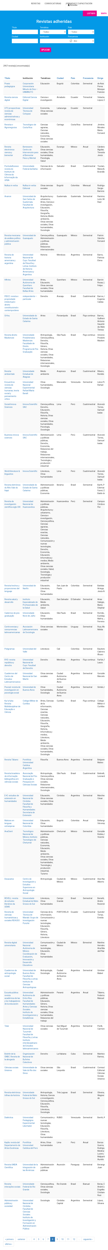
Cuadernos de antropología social (10, 973)
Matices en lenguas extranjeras (9, 823)
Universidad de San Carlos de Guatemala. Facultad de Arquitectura (29, 202)
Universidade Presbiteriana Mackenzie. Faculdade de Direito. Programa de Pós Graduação (30, 343)
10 (62, 1239)
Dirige (100, 78)
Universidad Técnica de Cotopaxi (28, 111)
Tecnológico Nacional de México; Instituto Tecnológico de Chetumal (30, 837)
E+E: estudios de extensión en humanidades (11, 798)
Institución (44, 36)
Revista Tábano (11, 760)
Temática (44, 27)
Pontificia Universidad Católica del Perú (30, 1145)
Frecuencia (73, 36)
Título (14, 27)
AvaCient (8, 831)
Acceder (73, 5)
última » (8, 1244)
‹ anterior (21, 1239)
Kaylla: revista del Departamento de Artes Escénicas (12, 1145)
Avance (7, 196)
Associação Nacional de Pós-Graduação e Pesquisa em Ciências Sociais (30, 779)
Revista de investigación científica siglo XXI (12, 504)
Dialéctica (8, 1117)
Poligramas (9, 649)
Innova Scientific (30, 471)
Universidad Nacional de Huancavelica (29, 504)
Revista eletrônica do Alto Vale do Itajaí (12, 488)
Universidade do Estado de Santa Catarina (30, 318)
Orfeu (7, 315)
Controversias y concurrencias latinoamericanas (12, 629)
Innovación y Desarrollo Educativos (28, 962)
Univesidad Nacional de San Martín (30, 676)
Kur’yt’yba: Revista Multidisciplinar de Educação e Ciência (12, 706)
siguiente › (88, 1239)
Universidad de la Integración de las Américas (30, 1167)
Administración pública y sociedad (11, 1203)
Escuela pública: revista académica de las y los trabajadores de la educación (12, 998)
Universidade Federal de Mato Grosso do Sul (30, 1095)
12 (74, 1239)
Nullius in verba (11, 185)
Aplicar (45, 50)
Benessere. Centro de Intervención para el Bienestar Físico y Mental (30, 152)
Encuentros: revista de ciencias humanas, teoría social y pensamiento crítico (11, 390)
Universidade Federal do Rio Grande (29, 1187)
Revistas (35, 3)
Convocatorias (53, 3)
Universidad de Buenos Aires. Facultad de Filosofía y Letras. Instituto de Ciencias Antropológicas (30, 978)
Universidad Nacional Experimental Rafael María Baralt (29, 388)
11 (68, 1239)
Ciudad (15, 36)
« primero (9, 1239)
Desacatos (9, 879)
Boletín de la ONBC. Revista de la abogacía (12, 1057)
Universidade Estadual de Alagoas (28, 374)
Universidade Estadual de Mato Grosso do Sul (30, 901)
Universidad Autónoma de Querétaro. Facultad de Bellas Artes (29, 285)
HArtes (7, 280)
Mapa (104, 13)
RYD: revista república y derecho (9, 662)
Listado (91, 13)
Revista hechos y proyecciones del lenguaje (11, 588)
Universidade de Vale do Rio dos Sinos (30, 1070)
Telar (6, 1026)
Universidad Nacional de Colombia (28, 823)
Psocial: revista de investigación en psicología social (12, 690)
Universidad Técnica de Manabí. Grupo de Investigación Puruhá (30, 917)
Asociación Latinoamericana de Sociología (30, 629)
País (70, 27)
